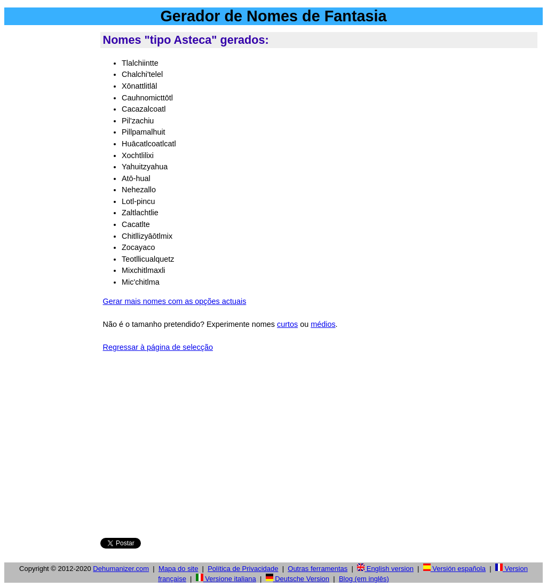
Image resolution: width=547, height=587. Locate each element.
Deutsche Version (298, 579)
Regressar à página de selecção (158, 347)
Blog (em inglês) (364, 579)
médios (323, 324)
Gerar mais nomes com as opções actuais (175, 301)
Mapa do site (178, 569)
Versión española (454, 569)
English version (385, 569)
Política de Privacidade (243, 569)
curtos (287, 324)
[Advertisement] (50, 192)
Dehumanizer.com (121, 569)
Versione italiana (226, 579)
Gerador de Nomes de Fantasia (273, 16)
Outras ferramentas (317, 569)
